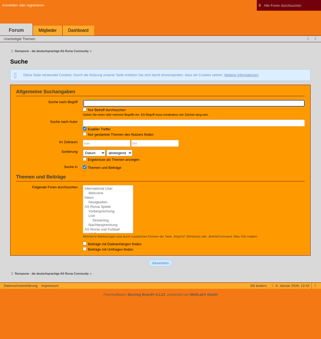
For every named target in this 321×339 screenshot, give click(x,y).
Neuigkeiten (108, 202)
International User (108, 188)
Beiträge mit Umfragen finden (108, 249)
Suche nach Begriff (63, 102)
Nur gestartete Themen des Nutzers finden (118, 134)
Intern (108, 198)
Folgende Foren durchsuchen (55, 187)
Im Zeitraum (68, 142)
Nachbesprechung (108, 225)
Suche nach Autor (64, 122)
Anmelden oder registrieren (23, 5)
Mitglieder (48, 30)
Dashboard (78, 30)
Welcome (108, 193)
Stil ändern (258, 286)
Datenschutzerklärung (20, 286)
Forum (16, 30)
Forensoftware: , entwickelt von (160, 295)
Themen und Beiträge (102, 167)
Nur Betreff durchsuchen (104, 110)
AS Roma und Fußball (108, 229)
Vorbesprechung (108, 211)
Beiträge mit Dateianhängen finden (112, 244)
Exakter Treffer (97, 129)
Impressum (49, 286)
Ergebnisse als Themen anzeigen (111, 159)
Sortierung (70, 152)
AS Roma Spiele (108, 207)
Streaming (108, 220)
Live (108, 216)
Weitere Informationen (241, 75)
